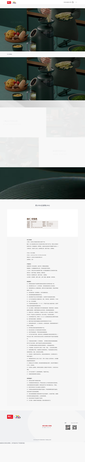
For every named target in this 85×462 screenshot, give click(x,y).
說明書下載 (20, 433)
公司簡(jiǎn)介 (30, 434)
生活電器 (8, 438)
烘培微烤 (8, 433)
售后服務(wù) (20, 437)
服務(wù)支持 (20, 430)
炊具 (8, 436)
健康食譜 (19, 439)
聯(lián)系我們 (20, 444)
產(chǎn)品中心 (10, 430)
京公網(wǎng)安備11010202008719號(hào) (56, 453)
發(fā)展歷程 (30, 436)
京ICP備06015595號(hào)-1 (44, 453)
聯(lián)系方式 (58, 430)
